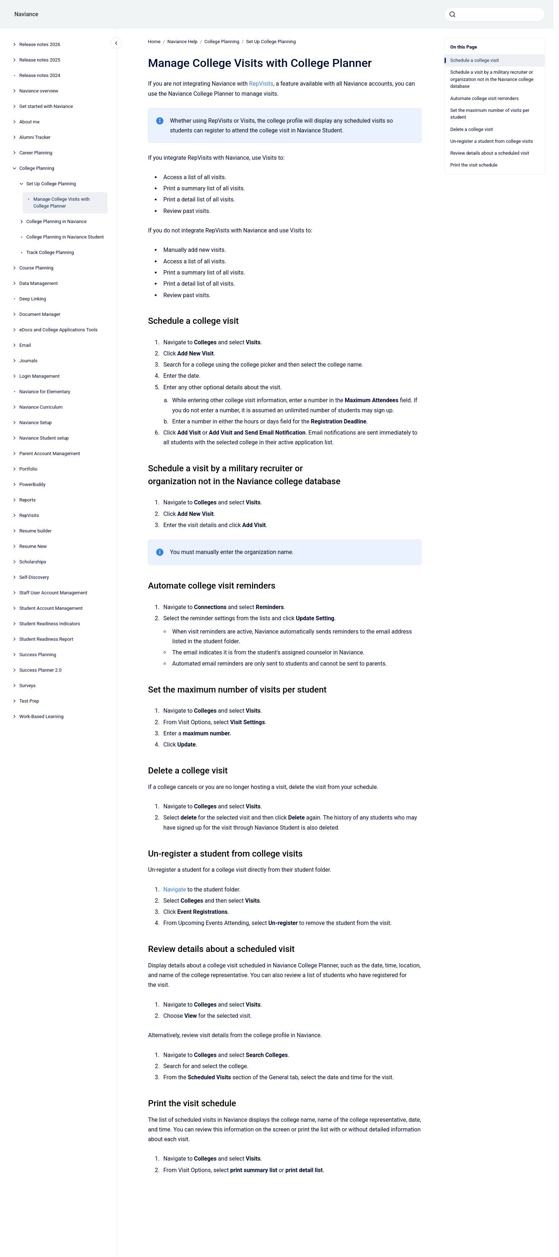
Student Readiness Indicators (49, 623)
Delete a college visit (471, 129)
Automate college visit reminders (484, 98)
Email (25, 345)
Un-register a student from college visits (491, 141)
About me (29, 121)
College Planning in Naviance (56, 221)
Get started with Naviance (46, 106)
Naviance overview (38, 91)
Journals (28, 360)
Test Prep (29, 701)
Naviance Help (182, 41)
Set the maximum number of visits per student (489, 114)
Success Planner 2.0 (40, 670)
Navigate (174, 889)
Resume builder (35, 531)
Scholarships (32, 561)
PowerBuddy (32, 484)
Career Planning (36, 152)
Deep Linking (32, 298)
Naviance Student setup (44, 438)
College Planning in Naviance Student (65, 237)
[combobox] (495, 14)
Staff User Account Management (53, 592)
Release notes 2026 (39, 44)
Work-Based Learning (41, 716)
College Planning (36, 168)
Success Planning (37, 654)
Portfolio (28, 469)
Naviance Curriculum (41, 407)
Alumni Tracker (35, 137)
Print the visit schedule (473, 165)
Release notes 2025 (39, 60)
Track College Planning (50, 252)
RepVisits (29, 515)
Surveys (27, 685)
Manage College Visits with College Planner (61, 202)
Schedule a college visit (474, 60)
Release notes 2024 (39, 75)
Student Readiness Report (46, 639)
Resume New (33, 546)
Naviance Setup (35, 422)
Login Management (39, 376)
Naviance (26, 14)
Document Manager (39, 314)
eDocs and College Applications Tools (58, 329)
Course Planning (36, 268)
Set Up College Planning (51, 183)
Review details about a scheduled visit (489, 153)
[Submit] (452, 14)
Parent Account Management (49, 453)
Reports (27, 500)
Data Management (38, 283)
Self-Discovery (34, 577)
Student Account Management (51, 608)
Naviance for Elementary (44, 391)
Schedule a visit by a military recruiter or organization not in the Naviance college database (491, 79)
